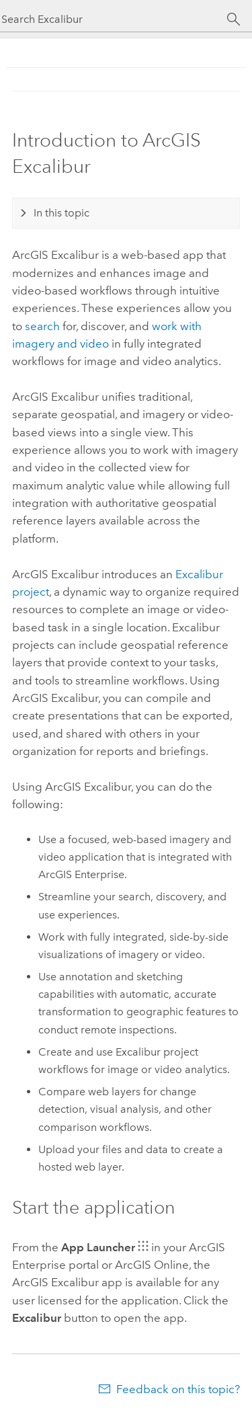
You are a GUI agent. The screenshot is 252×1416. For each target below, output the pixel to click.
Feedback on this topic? (178, 1389)
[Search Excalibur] (114, 19)
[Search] (233, 19)
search (42, 326)
